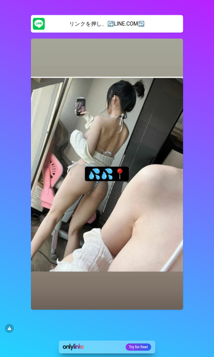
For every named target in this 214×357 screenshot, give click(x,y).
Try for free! (138, 347)
